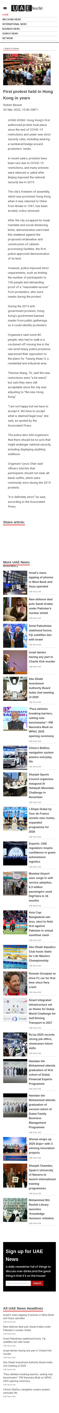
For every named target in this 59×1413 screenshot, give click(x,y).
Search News (10, 33)
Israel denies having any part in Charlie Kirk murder (42, 657)
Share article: (14, 522)
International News (14, 24)
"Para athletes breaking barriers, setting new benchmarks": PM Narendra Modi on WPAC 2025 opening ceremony (41, 722)
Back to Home (11, 48)
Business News (11, 28)
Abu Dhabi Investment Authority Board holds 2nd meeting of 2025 (41, 688)
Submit (37, 1283)
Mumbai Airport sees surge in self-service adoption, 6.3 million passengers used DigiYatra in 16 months (41, 887)
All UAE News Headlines (23, 1308)
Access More (9, 566)
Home (5, 14)
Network (7, 38)
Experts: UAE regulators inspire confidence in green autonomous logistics (42, 852)
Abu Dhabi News (11, 19)
